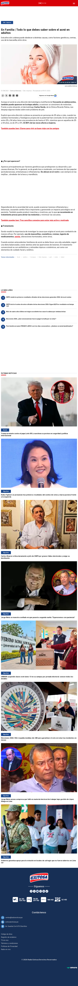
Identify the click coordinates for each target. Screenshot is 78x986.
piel (50, 257)
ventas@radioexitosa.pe (14, 917)
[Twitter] (34, 891)
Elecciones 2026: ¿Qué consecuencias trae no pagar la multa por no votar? (31, 319)
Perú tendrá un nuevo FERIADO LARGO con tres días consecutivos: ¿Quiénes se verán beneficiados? (39, 326)
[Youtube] (37, 891)
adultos (25, 257)
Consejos (33, 257)
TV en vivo (4, 940)
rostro (56, 257)
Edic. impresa (27, 91)
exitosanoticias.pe (11, 922)
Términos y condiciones (9, 943)
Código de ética (6, 934)
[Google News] (43, 891)
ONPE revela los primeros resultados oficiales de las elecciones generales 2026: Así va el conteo (38, 297)
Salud (62, 257)
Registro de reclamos (8, 937)
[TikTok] (47, 891)
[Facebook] (31, 891)
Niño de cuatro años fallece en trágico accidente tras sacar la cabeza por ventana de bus (36, 311)
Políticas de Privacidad (9, 946)
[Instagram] (40, 891)
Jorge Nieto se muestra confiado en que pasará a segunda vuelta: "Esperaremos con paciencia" (38, 617)
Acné (18, 257)
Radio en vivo (6, 949)
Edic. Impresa (7, 22)
